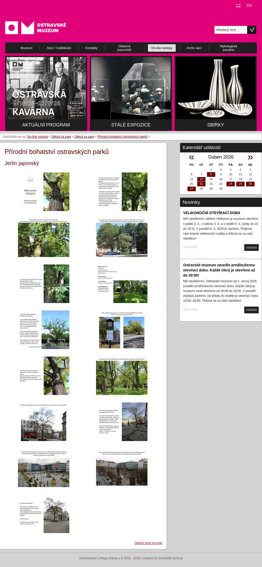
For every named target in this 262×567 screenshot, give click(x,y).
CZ (238, 5)
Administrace (88, 558)
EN (249, 5)
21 (201, 183)
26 (250, 183)
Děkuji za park (61, 137)
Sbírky (215, 124)
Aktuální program (46, 124)
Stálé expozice (131, 124)
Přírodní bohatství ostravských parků (123, 137)
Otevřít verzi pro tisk (148, 543)
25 (240, 183)
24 (230, 183)
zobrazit (251, 247)
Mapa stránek (109, 558)
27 (191, 188)
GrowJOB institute (170, 558)
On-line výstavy (37, 137)
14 (201, 179)
